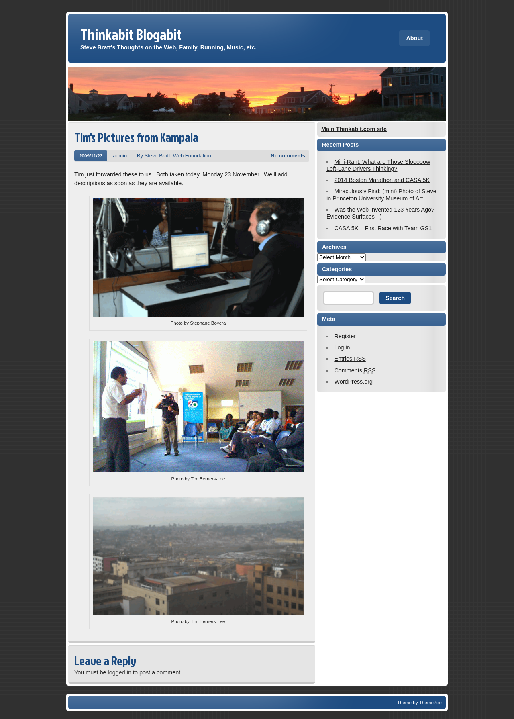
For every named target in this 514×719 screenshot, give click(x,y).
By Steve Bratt (153, 156)
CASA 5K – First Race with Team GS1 (383, 228)
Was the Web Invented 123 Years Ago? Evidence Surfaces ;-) (380, 213)
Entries (349, 358)
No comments (288, 156)
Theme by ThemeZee (419, 702)
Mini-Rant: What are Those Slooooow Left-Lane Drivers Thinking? (378, 165)
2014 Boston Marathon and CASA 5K (382, 180)
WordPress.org (353, 381)
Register (345, 336)
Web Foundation (192, 156)
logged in (119, 672)
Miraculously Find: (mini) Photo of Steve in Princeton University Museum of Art (381, 194)
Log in (342, 347)
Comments (354, 370)
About (414, 38)
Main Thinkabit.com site (354, 129)
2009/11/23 (90, 155)
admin (120, 156)
